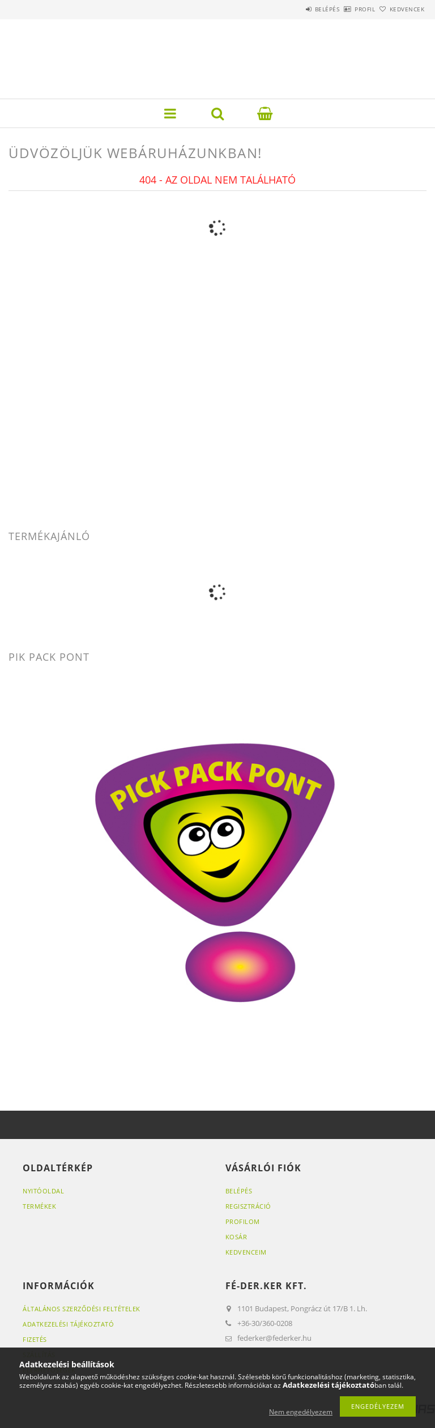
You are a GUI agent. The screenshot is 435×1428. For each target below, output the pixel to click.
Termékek (39, 1206)
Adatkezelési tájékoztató (68, 1324)
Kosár (236, 1236)
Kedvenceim (246, 1252)
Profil (346, 9)
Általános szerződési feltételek (81, 1308)
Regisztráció (248, 1206)
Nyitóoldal (43, 1191)
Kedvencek (401, 9)
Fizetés (35, 1339)
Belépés (295, 9)
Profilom (242, 1221)
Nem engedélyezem (300, 1412)
